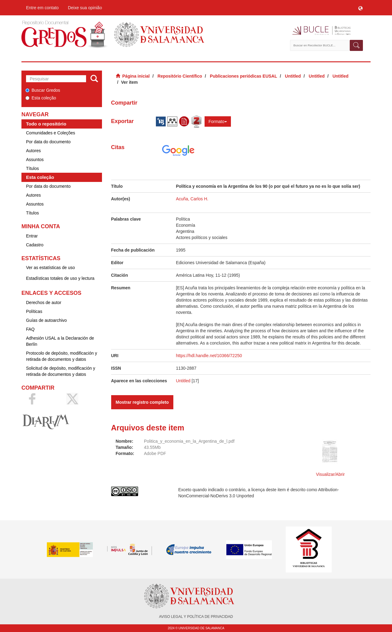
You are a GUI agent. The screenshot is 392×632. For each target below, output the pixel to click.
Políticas (34, 311)
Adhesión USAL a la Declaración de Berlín (60, 341)
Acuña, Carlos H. (192, 198)
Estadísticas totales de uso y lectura (60, 278)
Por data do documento (48, 141)
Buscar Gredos (42, 90)
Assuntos (35, 159)
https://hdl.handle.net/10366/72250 (209, 355)
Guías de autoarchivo (46, 320)
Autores (33, 150)
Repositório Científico (179, 76)
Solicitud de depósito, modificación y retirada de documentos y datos (60, 371)
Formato (218, 121)
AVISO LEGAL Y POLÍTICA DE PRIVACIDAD (196, 617)
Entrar (32, 235)
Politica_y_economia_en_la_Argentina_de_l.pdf (189, 441)
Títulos (32, 168)
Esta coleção (40, 97)
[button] (360, 7)
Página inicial (135, 76)
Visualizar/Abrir (330, 474)
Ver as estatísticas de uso (50, 267)
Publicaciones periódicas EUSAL (243, 76)
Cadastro (34, 244)
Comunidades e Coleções (50, 132)
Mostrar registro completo (142, 402)
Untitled (293, 76)
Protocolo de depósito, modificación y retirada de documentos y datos (61, 356)
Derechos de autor (43, 302)
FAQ (30, 329)
